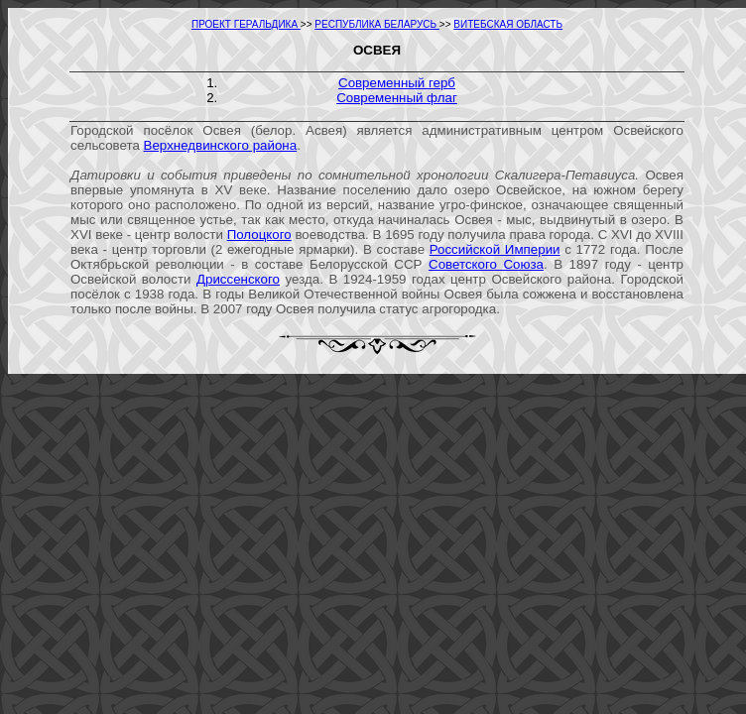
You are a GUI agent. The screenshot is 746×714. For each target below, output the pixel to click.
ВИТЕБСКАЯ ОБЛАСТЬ (507, 24)
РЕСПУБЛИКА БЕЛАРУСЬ (376, 24)
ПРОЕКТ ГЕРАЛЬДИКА (246, 24)
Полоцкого (259, 234)
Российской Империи (495, 249)
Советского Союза (486, 264)
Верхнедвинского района (221, 145)
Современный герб (396, 82)
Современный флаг (396, 97)
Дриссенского (238, 279)
